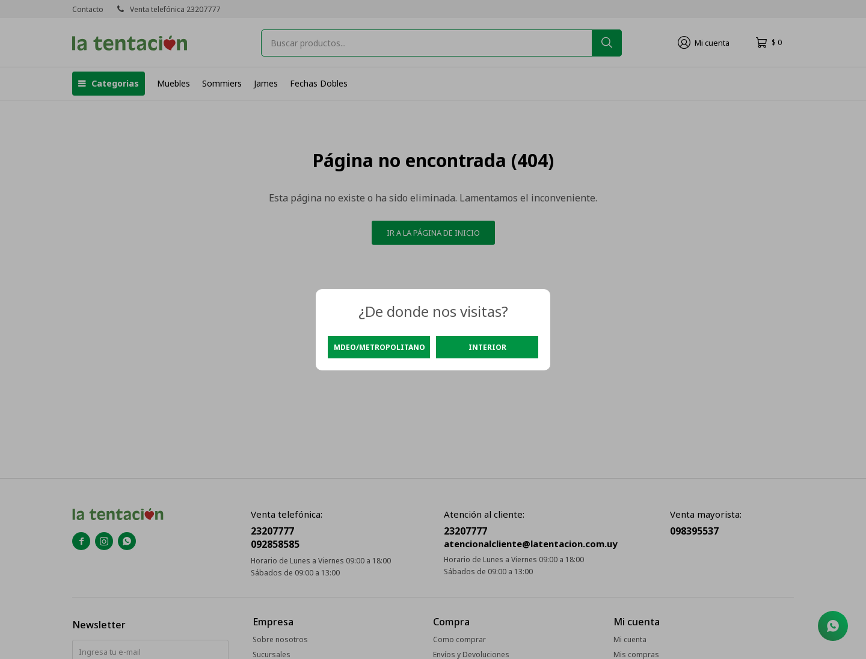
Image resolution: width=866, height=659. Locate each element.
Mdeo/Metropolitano (379, 347)
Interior (487, 347)
